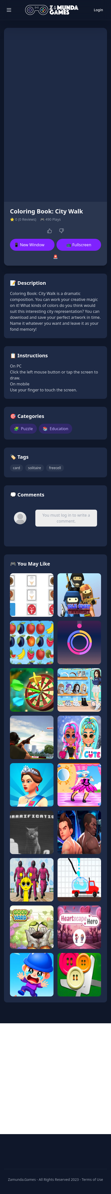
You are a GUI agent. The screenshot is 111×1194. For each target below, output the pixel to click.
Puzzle (23, 429)
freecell (55, 467)
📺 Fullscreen (78, 244)
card (16, 467)
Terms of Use (92, 1179)
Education (55, 429)
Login (98, 9)
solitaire (34, 467)
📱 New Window (29, 244)
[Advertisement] (55, 1078)
